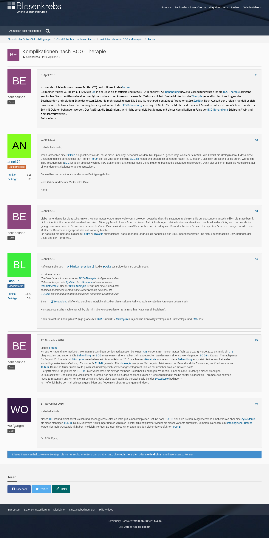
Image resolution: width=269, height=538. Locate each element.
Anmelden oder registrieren (25, 30)
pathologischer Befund (239, 422)
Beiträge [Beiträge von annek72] (12, 179)
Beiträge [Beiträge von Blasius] (12, 298)
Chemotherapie (50, 286)
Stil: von (134, 526)
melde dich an (153, 454)
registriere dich (128, 454)
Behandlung (172, 92)
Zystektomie (248, 419)
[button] (19, 489)
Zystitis (198, 100)
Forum (126, 87)
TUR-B (101, 319)
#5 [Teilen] (256, 340)
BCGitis (71, 155)
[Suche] (47, 30)
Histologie (125, 363)
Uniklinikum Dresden (79, 266)
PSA (195, 319)
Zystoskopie (162, 378)
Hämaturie (87, 282)
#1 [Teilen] (256, 75)
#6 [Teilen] (256, 403)
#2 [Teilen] (256, 139)
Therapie (234, 92)
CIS (93, 92)
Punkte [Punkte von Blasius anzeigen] (11, 293)
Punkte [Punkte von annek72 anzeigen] (11, 174)
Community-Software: (134, 521)
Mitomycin (122, 319)
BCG (225, 92)
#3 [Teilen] (256, 210)
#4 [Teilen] (256, 258)
